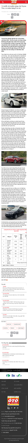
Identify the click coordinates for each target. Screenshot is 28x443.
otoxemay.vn (4, 435)
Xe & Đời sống (6, 293)
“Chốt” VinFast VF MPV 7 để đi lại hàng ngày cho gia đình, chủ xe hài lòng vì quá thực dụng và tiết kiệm (13, 303)
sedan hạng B (21, 328)
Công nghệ (4, 388)
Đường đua (17, 392)
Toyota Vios (9, 324)
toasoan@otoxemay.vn (10, 416)
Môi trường (17, 388)
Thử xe (3, 385)
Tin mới (4, 286)
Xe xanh (5, 314)
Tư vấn (3, 392)
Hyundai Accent (17, 324)
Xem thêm (4, 321)
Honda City (5, 328)
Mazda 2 (12, 328)
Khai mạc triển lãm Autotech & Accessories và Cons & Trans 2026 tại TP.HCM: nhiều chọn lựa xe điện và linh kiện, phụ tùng (13, 289)
